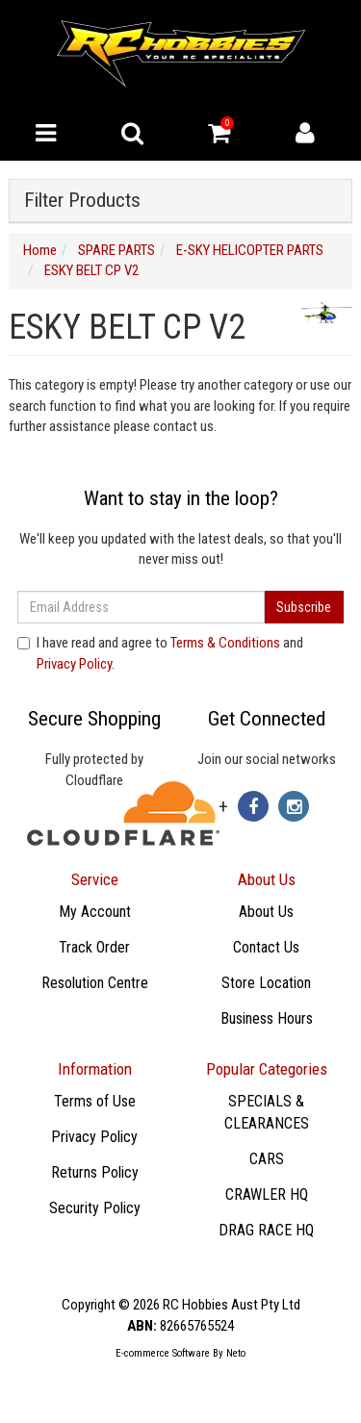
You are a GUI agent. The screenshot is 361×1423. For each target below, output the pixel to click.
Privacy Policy (74, 664)
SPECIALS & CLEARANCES (266, 1112)
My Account (95, 911)
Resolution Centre (94, 983)
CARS (266, 1159)
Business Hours (266, 1018)
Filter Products (82, 201)
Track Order (94, 947)
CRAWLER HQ (266, 1194)
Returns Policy (95, 1172)
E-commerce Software (163, 1353)
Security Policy (95, 1208)
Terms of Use (95, 1101)
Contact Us (266, 947)
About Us (266, 911)
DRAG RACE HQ (266, 1230)
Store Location (266, 983)
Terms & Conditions (225, 642)
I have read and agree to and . (160, 653)
